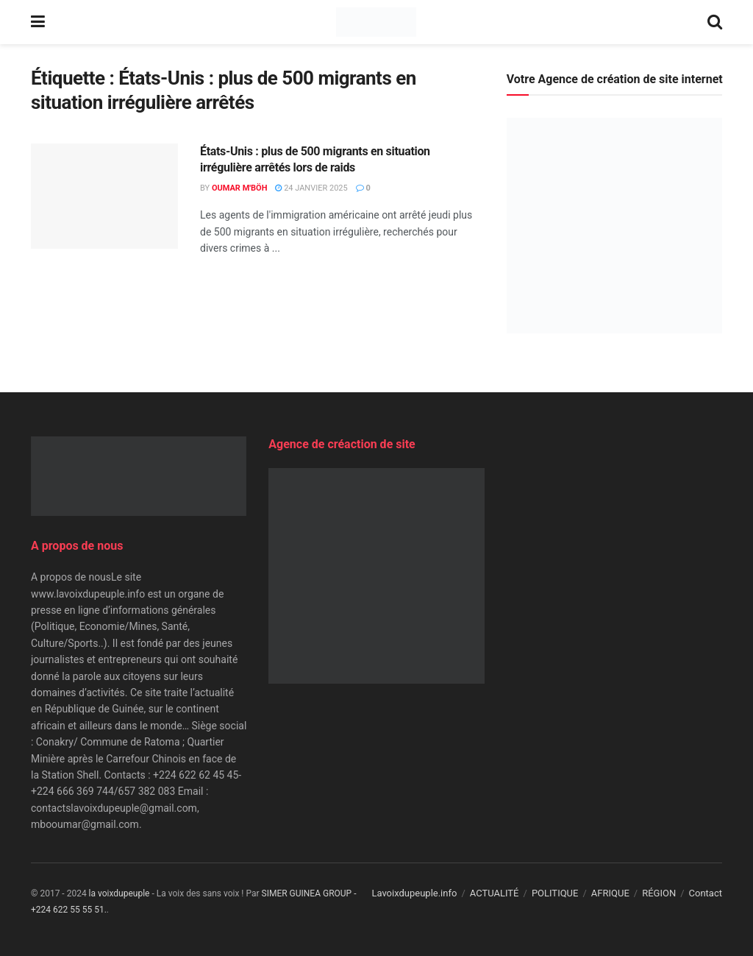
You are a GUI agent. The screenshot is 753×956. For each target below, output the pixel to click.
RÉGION (659, 893)
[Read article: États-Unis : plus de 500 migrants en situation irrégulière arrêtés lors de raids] (104, 196)
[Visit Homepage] (376, 22)
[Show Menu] (38, 22)
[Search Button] (714, 22)
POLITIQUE (555, 893)
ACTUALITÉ (494, 893)
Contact (705, 893)
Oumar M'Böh (240, 188)
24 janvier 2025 (311, 188)
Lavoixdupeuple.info (414, 893)
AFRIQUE (610, 893)
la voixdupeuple (119, 893)
